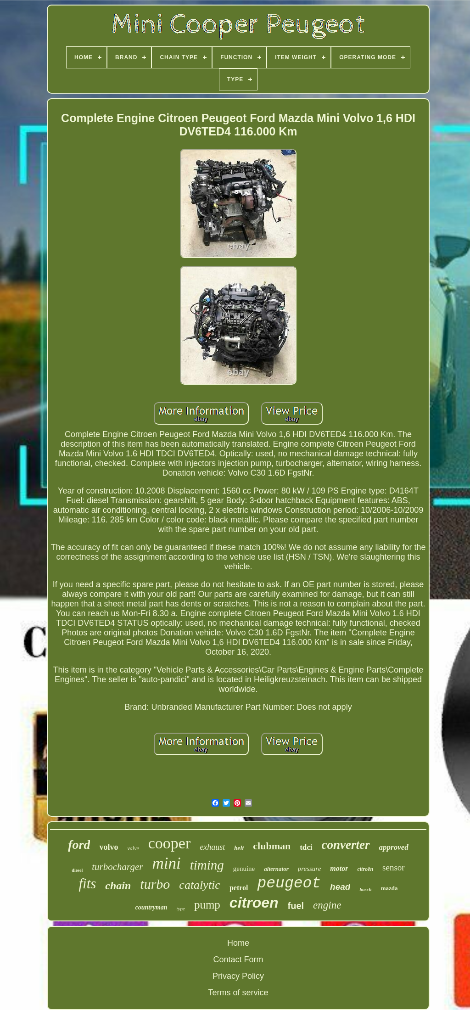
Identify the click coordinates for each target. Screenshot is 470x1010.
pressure (309, 868)
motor (339, 868)
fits (87, 883)
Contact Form (238, 959)
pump (207, 904)
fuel (296, 906)
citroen (254, 902)
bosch (365, 889)
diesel (77, 870)
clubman (272, 846)
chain (118, 886)
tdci (306, 847)
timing (207, 865)
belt (239, 848)
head (340, 887)
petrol (238, 888)
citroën (365, 869)
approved (393, 847)
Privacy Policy (238, 976)
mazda (389, 888)
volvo (108, 847)
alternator (276, 868)
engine (327, 905)
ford (79, 844)
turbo (155, 884)
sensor (393, 867)
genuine (244, 868)
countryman (151, 907)
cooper (169, 843)
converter (346, 845)
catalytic (199, 885)
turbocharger (117, 866)
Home (238, 943)
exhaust (212, 847)
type (181, 908)
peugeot (289, 883)
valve (133, 848)
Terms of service (238, 992)
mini (166, 863)
